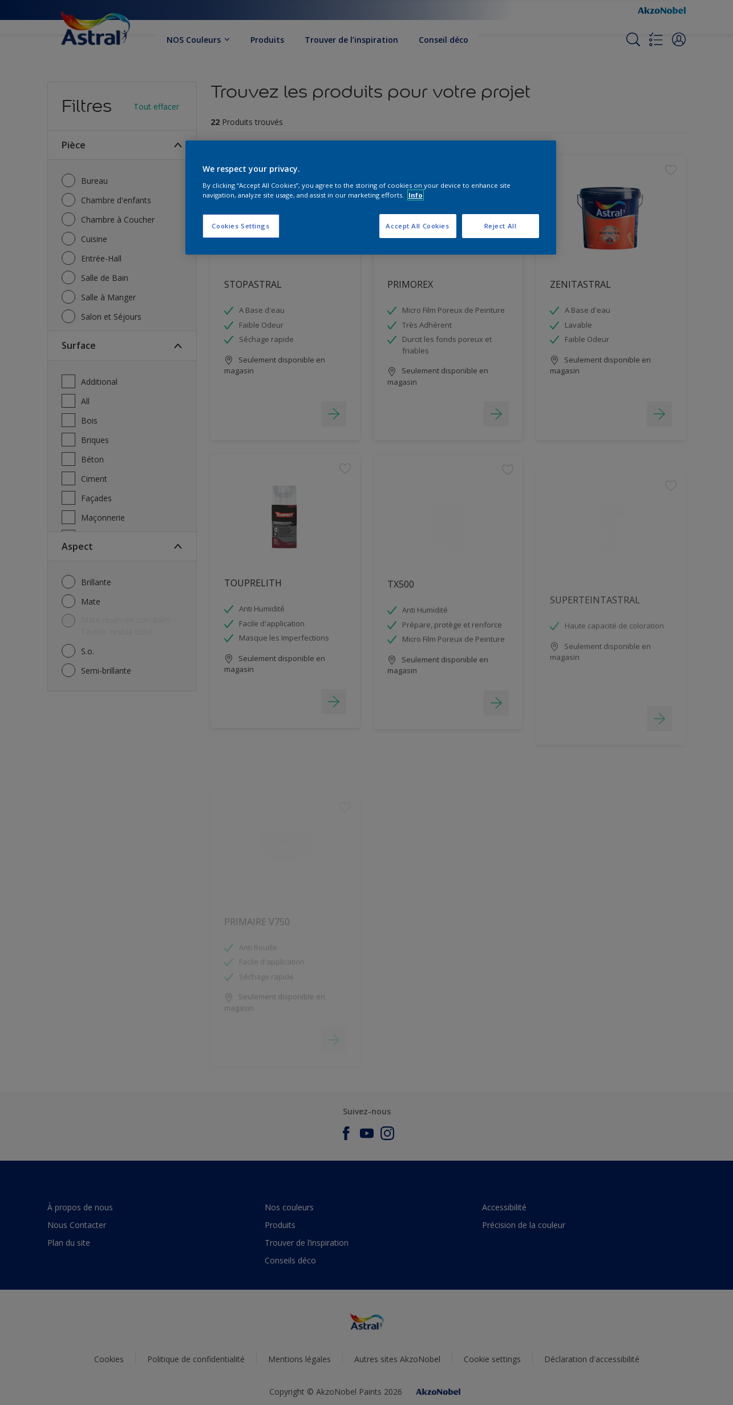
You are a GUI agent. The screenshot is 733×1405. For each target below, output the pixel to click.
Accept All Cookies (417, 226)
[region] (370, 197)
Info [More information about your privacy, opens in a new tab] (415, 195)
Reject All (500, 226)
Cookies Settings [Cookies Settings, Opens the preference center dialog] (240, 226)
